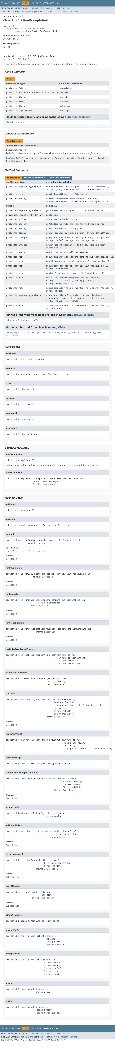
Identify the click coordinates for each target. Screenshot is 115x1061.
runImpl (50, 273)
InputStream (25, 110)
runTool (36, 320)
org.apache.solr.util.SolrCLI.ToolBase (26, 28)
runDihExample (54, 261)
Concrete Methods (59, 177)
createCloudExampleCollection (63, 198)
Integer (23, 237)
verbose (20, 122)
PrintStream (13, 161)
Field (21, 12)
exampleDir (66, 88)
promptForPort (54, 245)
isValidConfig (54, 224)
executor (65, 92)
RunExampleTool (15, 150)
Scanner (50, 201)
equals (18, 332)
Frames (36, 8)
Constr (30, 12)
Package (16, 3)
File (21, 88)
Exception (39, 543)
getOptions (52, 215)
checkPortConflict (56, 186)
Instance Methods (34, 177)
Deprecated (48, 3)
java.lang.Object (11, 26)
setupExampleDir (55, 288)
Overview (5, 3)
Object (36, 186)
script (63, 97)
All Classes (63, 8)
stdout (9, 122)
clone (9, 332)
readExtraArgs (54, 252)
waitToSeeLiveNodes (57, 305)
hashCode (54, 332)
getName (50, 206)
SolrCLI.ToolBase (23, 59)
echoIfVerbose (21, 320)
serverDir (65, 101)
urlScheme (65, 106)
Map (20, 186)
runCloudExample (55, 257)
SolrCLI (7, 47)
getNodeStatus (54, 210)
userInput (65, 110)
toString (90, 332)
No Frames (46, 8)
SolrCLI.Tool (10, 39)
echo (8, 320)
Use (32, 3)
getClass (42, 332)
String (22, 97)
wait (100, 332)
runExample (52, 266)
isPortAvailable (55, 219)
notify (65, 332)
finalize (29, 332)
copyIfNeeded (53, 194)
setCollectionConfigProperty (63, 277)
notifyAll (77, 332)
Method (39, 12)
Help (58, 3)
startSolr (51, 295)
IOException (51, 869)
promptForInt (53, 237)
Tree (38, 3)
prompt (50, 228)
